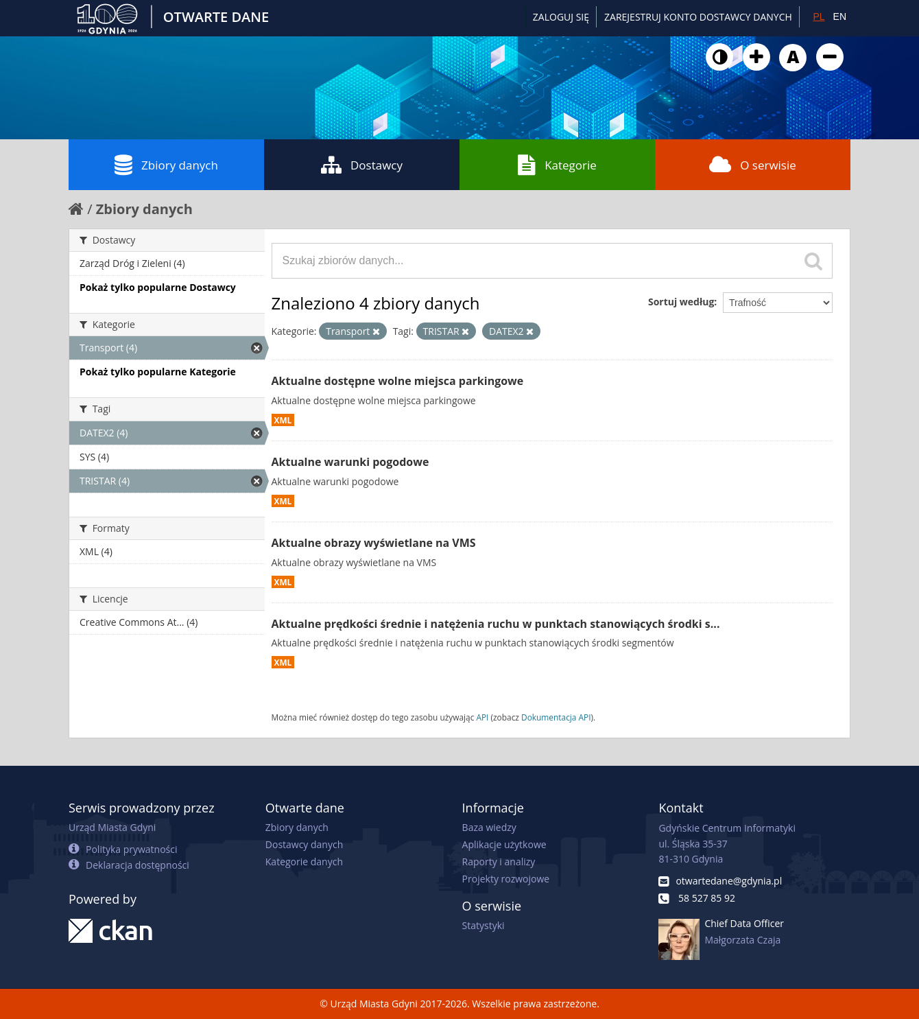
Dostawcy (362, 164)
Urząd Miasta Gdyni (112, 827)
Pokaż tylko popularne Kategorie (158, 371)
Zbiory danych (166, 164)
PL (818, 16)
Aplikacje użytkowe (504, 844)
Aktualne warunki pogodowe (350, 461)
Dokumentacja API (556, 717)
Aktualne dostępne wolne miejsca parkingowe (398, 380)
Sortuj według (681, 301)
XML (283, 419)
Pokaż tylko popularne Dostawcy (158, 287)
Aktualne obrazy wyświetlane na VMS (374, 542)
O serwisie (752, 164)
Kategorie (557, 164)
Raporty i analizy (499, 861)
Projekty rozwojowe (506, 878)
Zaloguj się (561, 16)
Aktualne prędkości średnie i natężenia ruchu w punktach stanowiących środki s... (496, 623)
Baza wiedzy (489, 827)
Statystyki (483, 925)
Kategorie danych (304, 861)
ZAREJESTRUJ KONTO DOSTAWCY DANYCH (698, 16)
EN (839, 16)
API (482, 717)
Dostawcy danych (304, 844)
